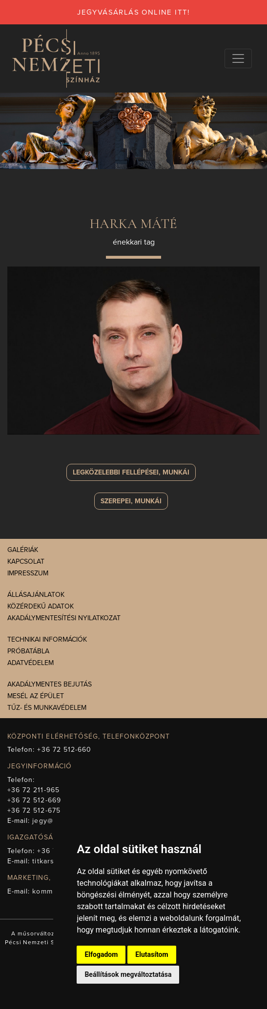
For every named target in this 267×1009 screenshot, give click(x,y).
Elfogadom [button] (101, 954)
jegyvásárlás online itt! (133, 12)
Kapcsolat (25, 561)
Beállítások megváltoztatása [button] (127, 974)
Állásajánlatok (35, 594)
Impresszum (27, 573)
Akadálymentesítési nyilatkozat (64, 618)
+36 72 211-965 (33, 790)
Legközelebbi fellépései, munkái (131, 472)
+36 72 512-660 (64, 749)
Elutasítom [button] (151, 954)
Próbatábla (28, 651)
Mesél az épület (35, 696)
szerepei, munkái (131, 501)
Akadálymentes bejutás (49, 684)
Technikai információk (47, 639)
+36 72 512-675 (34, 810)
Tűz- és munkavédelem (46, 708)
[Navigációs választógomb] (238, 58)
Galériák (22, 550)
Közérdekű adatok (40, 606)
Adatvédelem (30, 663)
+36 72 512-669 (34, 800)
